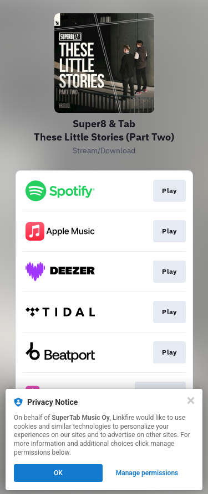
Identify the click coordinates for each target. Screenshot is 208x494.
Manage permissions (147, 473)
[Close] (191, 400)
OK (58, 473)
